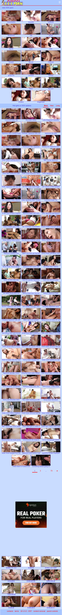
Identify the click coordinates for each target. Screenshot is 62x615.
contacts (10, 611)
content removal (39, 611)
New (51, 106)
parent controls (52, 611)
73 (51, 471)
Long (58, 106)
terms (17, 611)
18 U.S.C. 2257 (26, 611)
